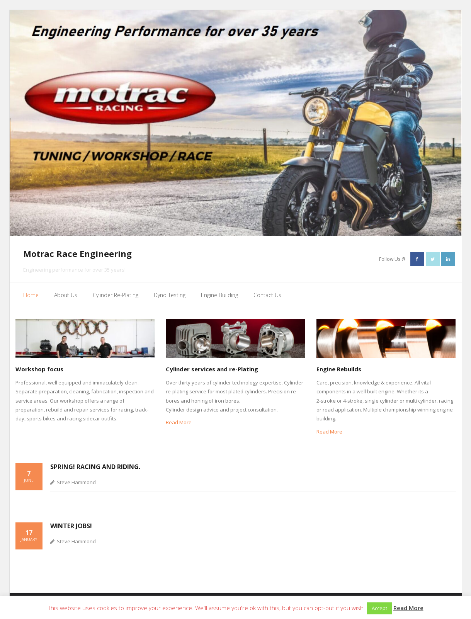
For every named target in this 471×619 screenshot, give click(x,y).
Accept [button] (379, 608)
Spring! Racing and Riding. (95, 467)
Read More (179, 422)
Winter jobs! (71, 526)
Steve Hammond (76, 482)
